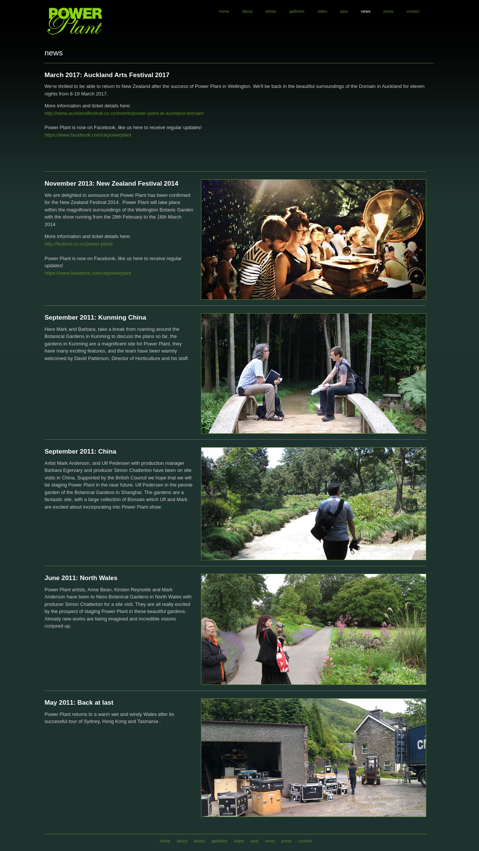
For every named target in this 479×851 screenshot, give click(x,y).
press (388, 11)
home (224, 11)
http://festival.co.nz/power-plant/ (79, 244)
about (247, 11)
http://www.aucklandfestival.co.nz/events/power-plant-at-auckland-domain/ (124, 113)
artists (270, 11)
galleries (296, 11)
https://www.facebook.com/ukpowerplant (88, 135)
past (344, 11)
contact (412, 11)
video (322, 11)
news (365, 11)
